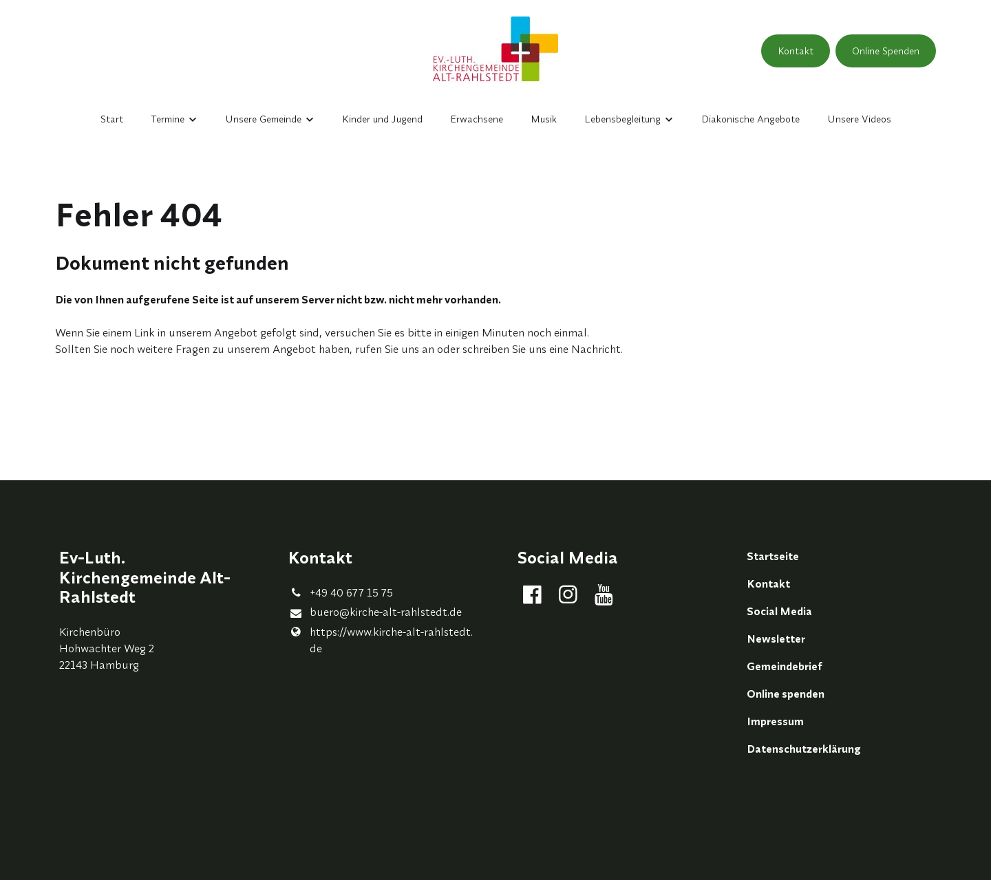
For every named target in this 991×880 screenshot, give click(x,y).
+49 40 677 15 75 (340, 592)
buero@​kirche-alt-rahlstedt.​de (374, 612)
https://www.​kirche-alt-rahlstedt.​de (380, 639)
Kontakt (795, 51)
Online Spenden (885, 51)
